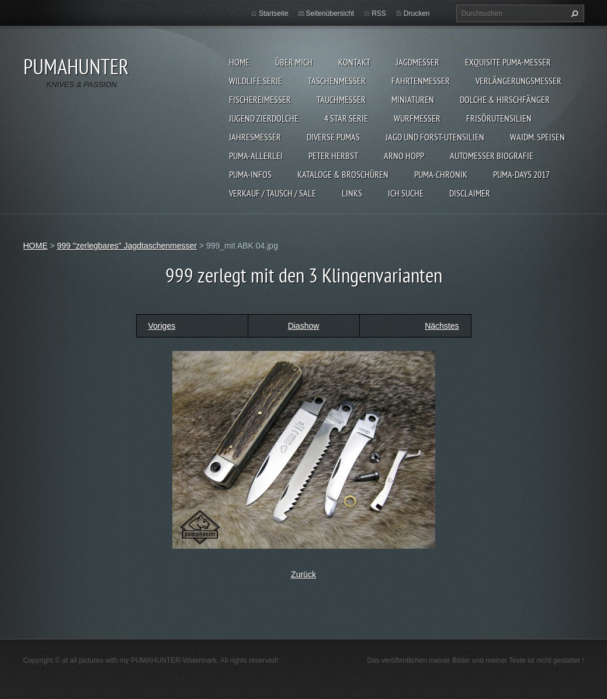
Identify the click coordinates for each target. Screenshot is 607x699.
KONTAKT (354, 62)
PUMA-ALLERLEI (256, 155)
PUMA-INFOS (250, 174)
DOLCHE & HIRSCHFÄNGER (505, 99)
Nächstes (442, 325)
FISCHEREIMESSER (260, 99)
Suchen (573, 13)
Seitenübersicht (330, 13)
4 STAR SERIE (346, 118)
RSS (379, 13)
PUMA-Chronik (440, 174)
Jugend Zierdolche (264, 118)
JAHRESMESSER (255, 137)
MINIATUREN (412, 99)
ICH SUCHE (406, 193)
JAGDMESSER (417, 62)
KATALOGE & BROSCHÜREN (343, 174)
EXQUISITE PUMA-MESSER (508, 62)
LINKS (352, 193)
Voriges (162, 325)
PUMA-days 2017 (521, 174)
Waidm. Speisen (537, 137)
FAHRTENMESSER (420, 81)
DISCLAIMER (469, 193)
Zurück (303, 574)
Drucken (417, 13)
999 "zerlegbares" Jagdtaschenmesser (127, 245)
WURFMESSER (417, 118)
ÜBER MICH (294, 62)
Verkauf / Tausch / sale (272, 193)
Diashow (304, 325)
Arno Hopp (404, 155)
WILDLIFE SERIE (255, 81)
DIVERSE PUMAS (333, 137)
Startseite (274, 13)
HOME (239, 62)
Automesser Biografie (491, 155)
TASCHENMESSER (337, 81)
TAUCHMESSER (341, 99)
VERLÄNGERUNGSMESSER (518, 81)
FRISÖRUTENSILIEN (499, 118)
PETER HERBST (333, 155)
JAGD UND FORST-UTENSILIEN (435, 137)
